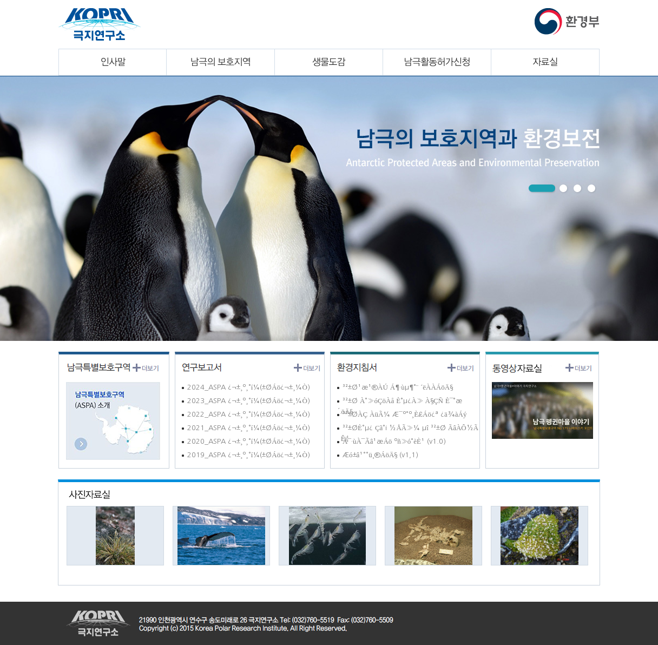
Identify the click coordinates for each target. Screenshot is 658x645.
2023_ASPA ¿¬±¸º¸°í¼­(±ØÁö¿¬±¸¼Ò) (245, 400)
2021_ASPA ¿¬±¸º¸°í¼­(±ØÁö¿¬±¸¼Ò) (245, 427)
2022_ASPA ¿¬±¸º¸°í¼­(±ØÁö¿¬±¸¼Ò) (245, 414)
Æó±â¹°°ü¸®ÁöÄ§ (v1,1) (377, 454)
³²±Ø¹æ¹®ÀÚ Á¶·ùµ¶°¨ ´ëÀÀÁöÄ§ (394, 387)
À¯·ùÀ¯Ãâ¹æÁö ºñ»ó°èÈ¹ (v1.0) (391, 441)
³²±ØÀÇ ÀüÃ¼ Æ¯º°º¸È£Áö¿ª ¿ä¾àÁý (401, 414)
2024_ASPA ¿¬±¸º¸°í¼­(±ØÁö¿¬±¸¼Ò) (245, 387)
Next (15, 206)
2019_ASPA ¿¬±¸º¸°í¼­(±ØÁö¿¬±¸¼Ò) (245, 454)
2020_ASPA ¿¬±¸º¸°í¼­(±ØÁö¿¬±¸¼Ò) (245, 441)
